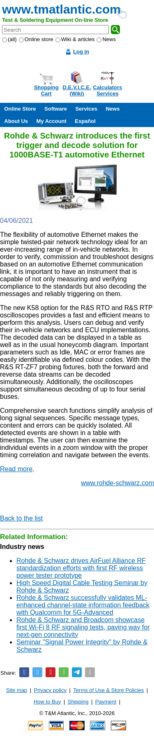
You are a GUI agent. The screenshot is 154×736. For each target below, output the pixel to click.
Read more (16, 468)
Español (85, 121)
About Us (16, 121)
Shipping (78, 702)
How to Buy (47, 702)
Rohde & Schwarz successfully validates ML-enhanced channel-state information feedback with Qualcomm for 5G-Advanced (82, 605)
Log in (81, 52)
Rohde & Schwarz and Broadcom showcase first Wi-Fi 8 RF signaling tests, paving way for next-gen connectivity (83, 627)
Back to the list (21, 518)
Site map (16, 690)
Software (55, 109)
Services (86, 109)
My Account (52, 121)
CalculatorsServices (107, 90)
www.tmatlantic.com (61, 9)
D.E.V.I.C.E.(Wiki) (77, 90)
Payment (105, 702)
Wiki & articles (75, 39)
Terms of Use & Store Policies (108, 690)
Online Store (20, 109)
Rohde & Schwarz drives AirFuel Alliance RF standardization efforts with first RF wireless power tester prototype (81, 568)
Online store (36, 39)
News (106, 39)
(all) (9, 39)
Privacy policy (50, 690)
